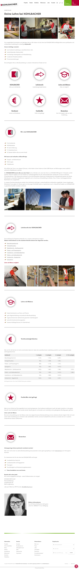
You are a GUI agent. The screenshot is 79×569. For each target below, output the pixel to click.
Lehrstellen (36, 549)
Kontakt (53, 2)
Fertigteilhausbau (11, 245)
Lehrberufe (39, 84)
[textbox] (64, 544)
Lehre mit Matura (64, 84)
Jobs (48, 2)
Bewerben (64, 111)
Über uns (36, 544)
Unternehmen (58, 450)
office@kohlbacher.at (27, 486)
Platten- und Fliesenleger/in (14, 250)
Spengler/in (10, 259)
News (5, 547)
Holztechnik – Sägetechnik (13, 257)
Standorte (36, 551)
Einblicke (36, 2)
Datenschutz (19, 551)
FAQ (17, 549)
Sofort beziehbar (8, 545)
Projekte (26, 2)
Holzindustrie (37, 555)
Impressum (18, 553)
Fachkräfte (39, 111)
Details (31, 2)
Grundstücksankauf (38, 553)
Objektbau (6, 557)
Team (35, 545)
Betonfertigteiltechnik (12, 243)
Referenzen (43, 2)
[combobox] (63, 544)
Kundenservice (19, 545)
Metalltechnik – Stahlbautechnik (15, 248)
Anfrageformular (20, 547)
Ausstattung (7, 551)
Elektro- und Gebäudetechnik (14, 255)
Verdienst (14, 111)
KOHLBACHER (15, 84)
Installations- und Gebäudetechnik (16, 252)
